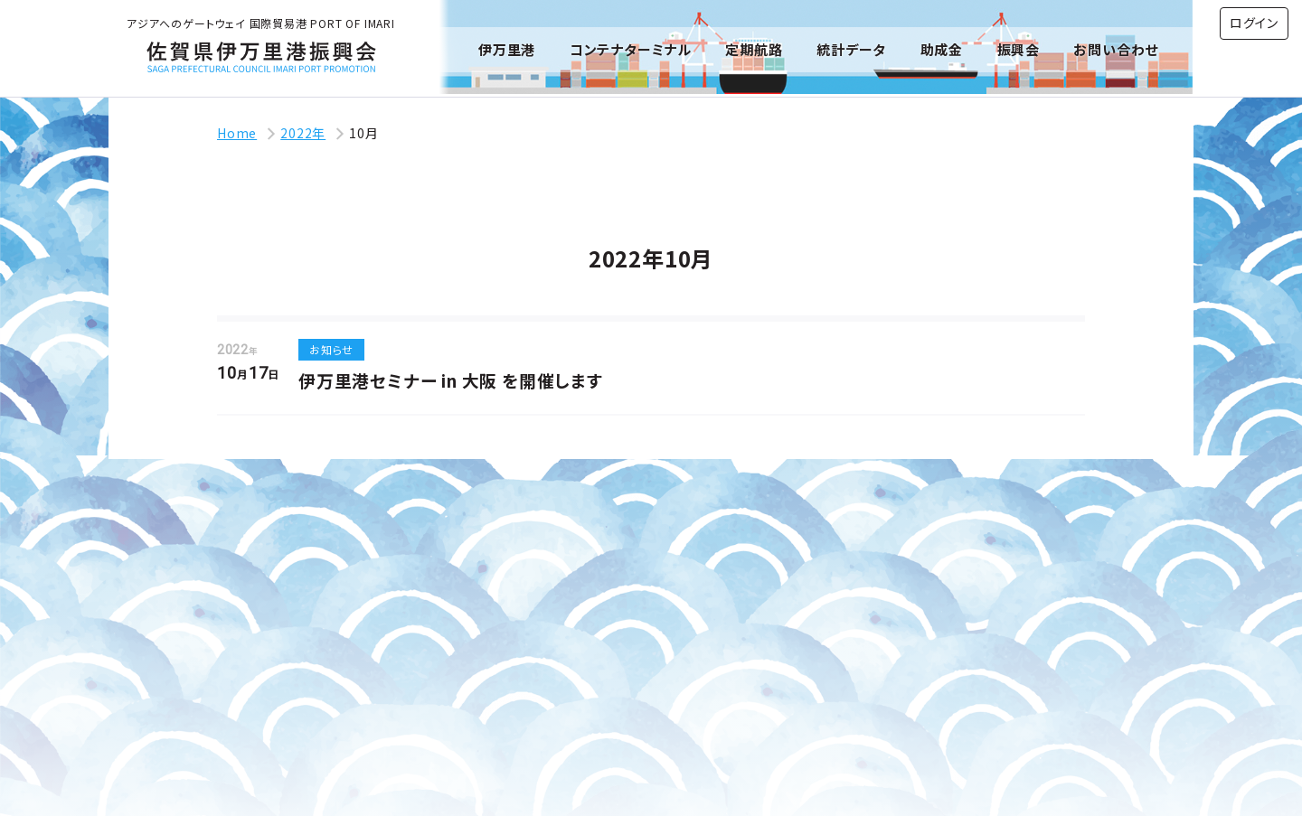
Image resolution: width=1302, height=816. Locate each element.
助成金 (941, 49)
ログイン (1254, 23)
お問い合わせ (1115, 49)
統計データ (851, 49)
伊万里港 (506, 49)
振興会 (1018, 49)
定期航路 (753, 49)
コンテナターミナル (631, 49)
